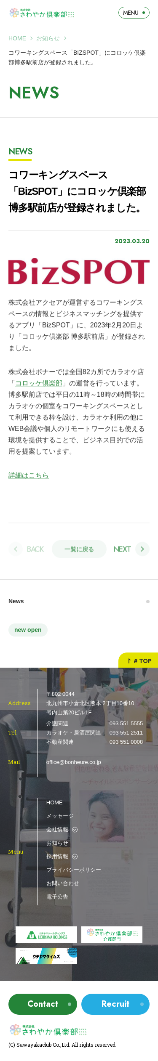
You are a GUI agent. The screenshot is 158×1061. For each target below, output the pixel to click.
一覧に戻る (79, 551)
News (16, 601)
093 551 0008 (126, 742)
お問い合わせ (62, 883)
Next (122, 551)
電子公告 (57, 897)
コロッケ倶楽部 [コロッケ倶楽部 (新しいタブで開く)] (38, 383)
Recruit (115, 1004)
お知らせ (48, 38)
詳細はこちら (28, 475)
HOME (54, 802)
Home (17, 38)
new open (28, 629)
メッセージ (60, 816)
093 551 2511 (126, 732)
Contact (42, 1004)
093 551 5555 (126, 723)
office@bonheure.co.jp (73, 762)
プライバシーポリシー (73, 870)
